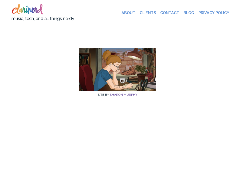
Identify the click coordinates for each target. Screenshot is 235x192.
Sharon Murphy (123, 95)
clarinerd (26, 10)
